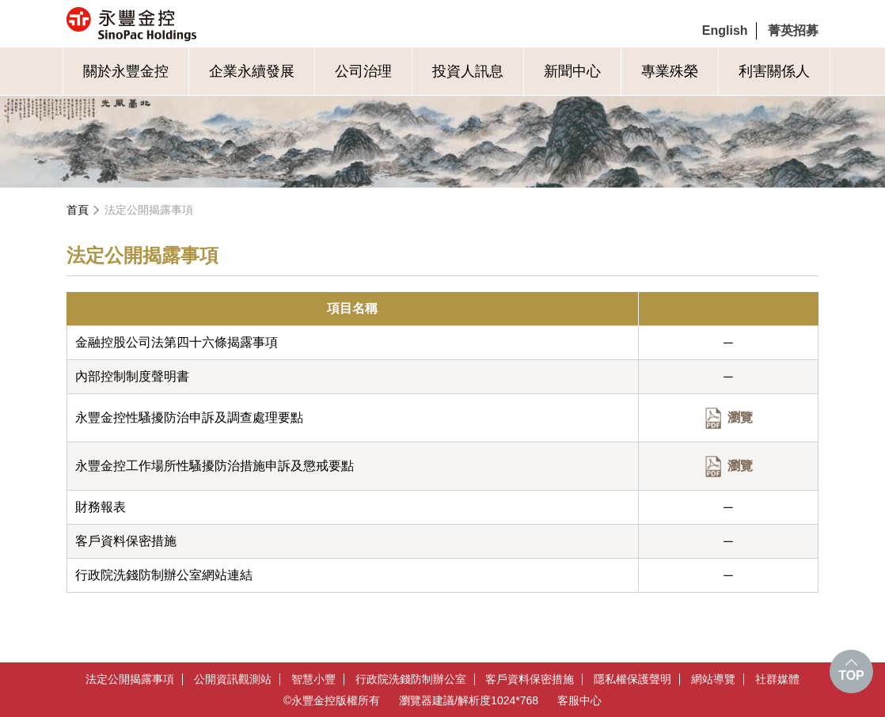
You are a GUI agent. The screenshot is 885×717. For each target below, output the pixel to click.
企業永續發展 (251, 71)
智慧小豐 (313, 679)
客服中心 (579, 700)
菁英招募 (793, 30)
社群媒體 (777, 679)
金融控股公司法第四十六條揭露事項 (176, 342)
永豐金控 (198, 23)
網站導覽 (713, 679)
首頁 (77, 209)
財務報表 (100, 507)
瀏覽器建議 (426, 700)
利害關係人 (774, 71)
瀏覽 (740, 417)
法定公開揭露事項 (148, 209)
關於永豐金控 (126, 71)
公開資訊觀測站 (233, 679)
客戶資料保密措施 (126, 541)
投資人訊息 (467, 71)
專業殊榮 (669, 71)
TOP (851, 675)
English (725, 30)
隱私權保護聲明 (632, 679)
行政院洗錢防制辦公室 (410, 679)
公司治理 (363, 71)
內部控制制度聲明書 (132, 376)
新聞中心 (572, 71)
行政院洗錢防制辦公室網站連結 (164, 575)
